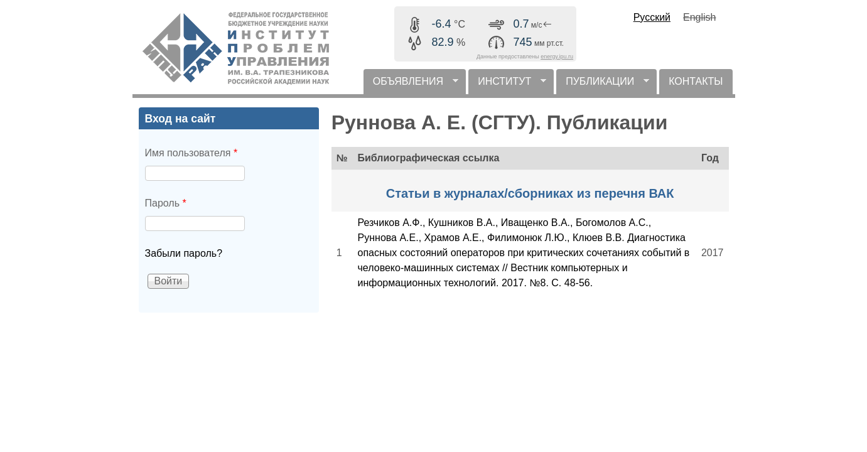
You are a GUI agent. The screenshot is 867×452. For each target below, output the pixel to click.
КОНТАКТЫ (696, 81)
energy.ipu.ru (557, 56)
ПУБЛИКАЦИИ (602, 85)
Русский (651, 17)
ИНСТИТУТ (507, 85)
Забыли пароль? (184, 253)
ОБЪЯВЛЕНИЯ (410, 85)
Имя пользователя (191, 153)
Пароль (165, 203)
